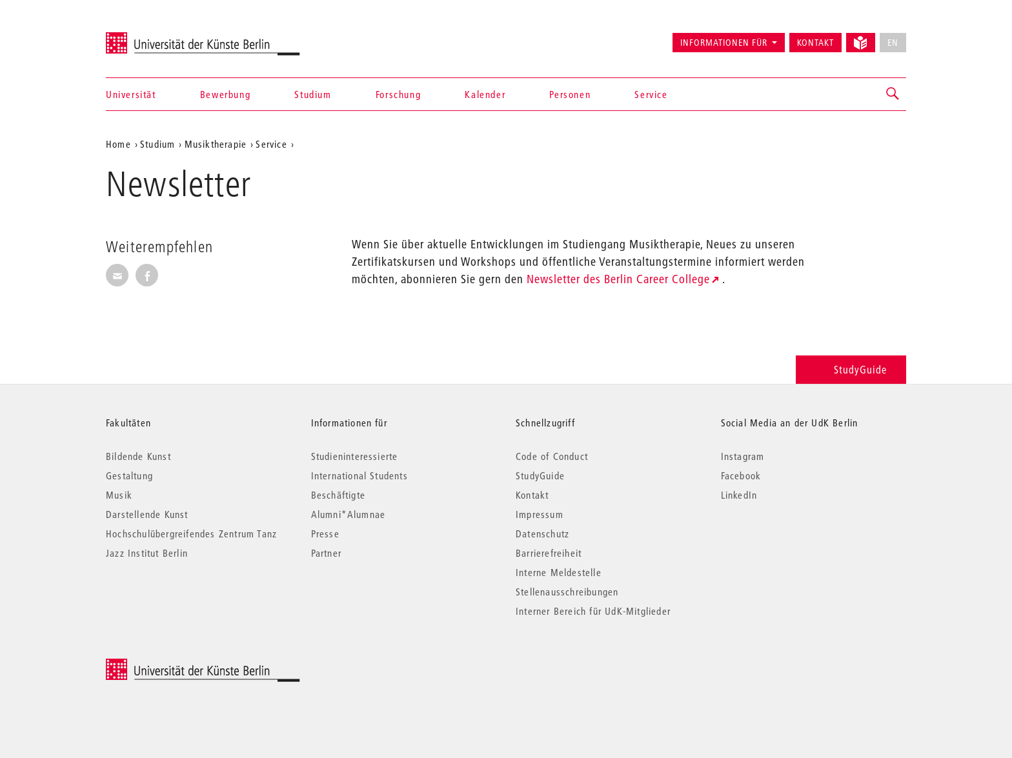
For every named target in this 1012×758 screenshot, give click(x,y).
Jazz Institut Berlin (147, 552)
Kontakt (815, 42)
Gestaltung (129, 475)
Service (650, 94)
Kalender (485, 94)
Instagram (743, 456)
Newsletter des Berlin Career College (618, 279)
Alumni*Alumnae (348, 514)
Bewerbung (225, 94)
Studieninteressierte (354, 456)
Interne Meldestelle (559, 572)
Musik (119, 494)
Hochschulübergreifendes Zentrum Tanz (191, 533)
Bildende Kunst (138, 456)
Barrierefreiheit (549, 552)
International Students (359, 475)
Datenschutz (542, 533)
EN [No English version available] (892, 42)
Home (118, 143)
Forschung (398, 94)
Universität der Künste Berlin (156, 36)
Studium (312, 94)
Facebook (741, 475)
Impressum (539, 514)
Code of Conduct (552, 456)
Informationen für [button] (723, 42)
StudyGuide (851, 369)
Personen (570, 94)
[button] (893, 94)
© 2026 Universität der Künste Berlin (173, 665)
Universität (131, 94)
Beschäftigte (338, 494)
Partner (326, 552)
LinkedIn (739, 494)
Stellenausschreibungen (567, 591)
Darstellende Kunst (147, 514)
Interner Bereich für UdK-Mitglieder (593, 610)
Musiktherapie (216, 143)
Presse (325, 533)
